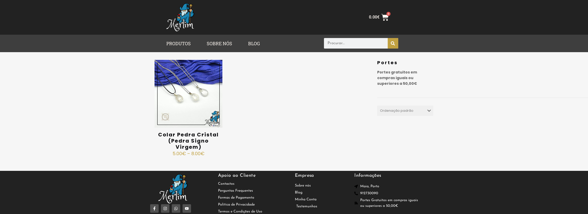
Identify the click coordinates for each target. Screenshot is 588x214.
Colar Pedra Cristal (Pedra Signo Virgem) (188, 141)
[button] (179, 43)
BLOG (254, 43)
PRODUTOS (178, 43)
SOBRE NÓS (219, 43)
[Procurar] (393, 43)
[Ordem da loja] (405, 111)
